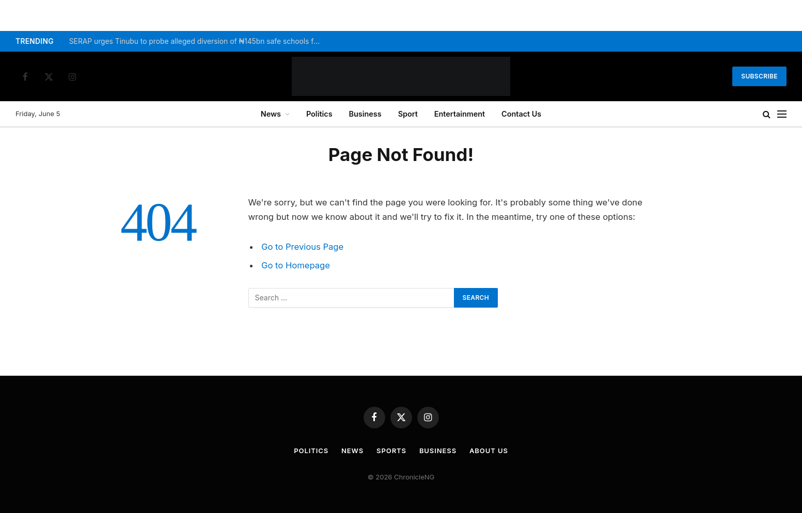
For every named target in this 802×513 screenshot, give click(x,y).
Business (365, 113)
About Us (488, 450)
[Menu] (782, 114)
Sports (391, 450)
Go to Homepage (295, 265)
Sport (408, 113)
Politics (319, 113)
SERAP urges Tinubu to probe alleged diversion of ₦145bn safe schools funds (198, 41)
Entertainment (459, 113)
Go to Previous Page (302, 247)
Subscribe (759, 76)
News (271, 113)
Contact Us (521, 113)
